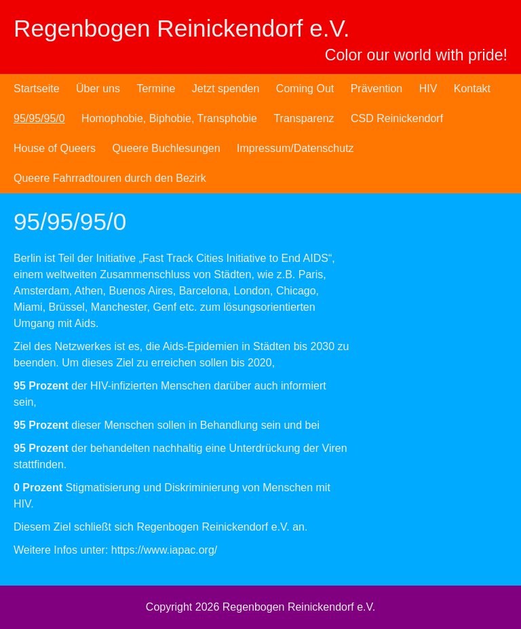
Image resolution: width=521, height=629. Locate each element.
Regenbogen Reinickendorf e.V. (182, 28)
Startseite (37, 88)
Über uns (98, 88)
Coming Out (305, 88)
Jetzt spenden (226, 88)
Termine (155, 88)
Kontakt (472, 88)
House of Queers (55, 148)
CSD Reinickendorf (397, 118)
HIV (428, 88)
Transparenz (303, 118)
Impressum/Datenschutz (295, 148)
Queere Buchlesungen (166, 148)
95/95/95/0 (39, 118)
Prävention (377, 88)
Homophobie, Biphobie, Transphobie (169, 118)
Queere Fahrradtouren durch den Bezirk (110, 178)
